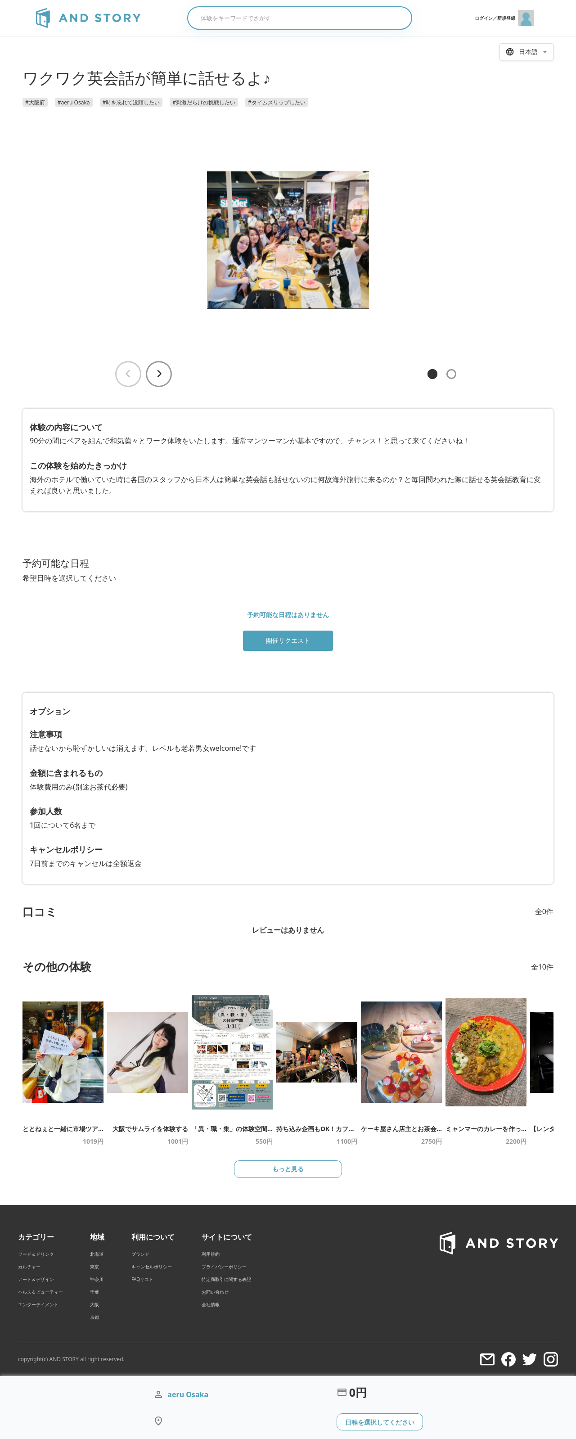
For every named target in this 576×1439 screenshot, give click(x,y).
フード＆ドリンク (36, 1254)
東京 (94, 1267)
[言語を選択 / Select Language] (527, 51)
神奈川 (97, 1280)
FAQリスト (142, 1280)
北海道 (97, 1254)
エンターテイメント (38, 1305)
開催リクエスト (288, 640)
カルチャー (29, 1267)
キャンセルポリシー (151, 1267)
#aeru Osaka (74, 102)
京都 (94, 1317)
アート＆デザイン (36, 1280)
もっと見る (288, 1169)
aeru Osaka (187, 1394)
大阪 (94, 1305)
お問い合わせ (215, 1292)
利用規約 (211, 1254)
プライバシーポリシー (224, 1267)
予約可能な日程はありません (288, 614)
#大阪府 (35, 102)
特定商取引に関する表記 (226, 1280)
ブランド (140, 1254)
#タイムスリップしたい (277, 102)
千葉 (94, 1292)
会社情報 (211, 1305)
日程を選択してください (379, 1421)
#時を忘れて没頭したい (131, 102)
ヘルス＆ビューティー (40, 1292)
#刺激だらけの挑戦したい (203, 102)
